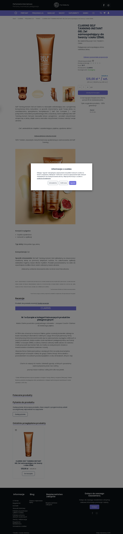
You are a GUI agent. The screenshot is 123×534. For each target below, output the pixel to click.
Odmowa (63, 183)
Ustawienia (53, 183)
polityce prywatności (44, 178)
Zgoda (72, 183)
